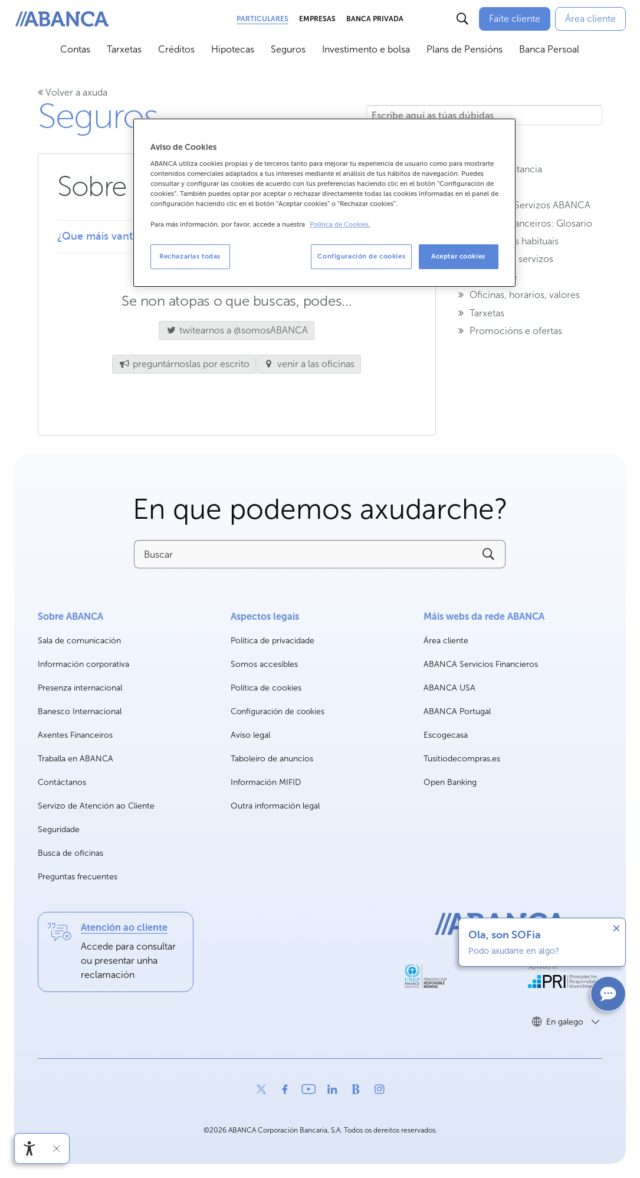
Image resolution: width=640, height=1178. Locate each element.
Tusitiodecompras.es (462, 759)
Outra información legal (275, 806)
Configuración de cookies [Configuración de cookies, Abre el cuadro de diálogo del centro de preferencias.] (361, 256)
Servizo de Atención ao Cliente (96, 806)
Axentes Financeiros (75, 735)
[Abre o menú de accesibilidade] (29, 1148)
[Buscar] (462, 19)
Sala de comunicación (79, 641)
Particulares (262, 19)
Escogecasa (446, 735)
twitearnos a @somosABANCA (233, 330)
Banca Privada (374, 19)
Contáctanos (62, 782)
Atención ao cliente (124, 927)
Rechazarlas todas (190, 256)
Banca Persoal (549, 49)
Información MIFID (266, 782)
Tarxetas (124, 49)
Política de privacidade (272, 641)
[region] (324, 202)
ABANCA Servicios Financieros (481, 664)
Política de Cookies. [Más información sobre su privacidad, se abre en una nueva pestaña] (340, 224)
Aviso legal (250, 735)
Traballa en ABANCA (75, 759)
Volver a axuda (72, 92)
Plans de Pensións (464, 49)
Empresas (317, 19)
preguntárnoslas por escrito (184, 363)
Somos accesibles (264, 664)
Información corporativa (83, 664)
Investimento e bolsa (366, 49)
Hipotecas (232, 49)
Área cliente (446, 641)
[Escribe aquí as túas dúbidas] (484, 115)
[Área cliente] (590, 19)
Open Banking (450, 782)
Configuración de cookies (277, 711)
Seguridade (59, 829)
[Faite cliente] (514, 19)
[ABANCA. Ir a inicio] (61, 19)
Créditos (176, 49)
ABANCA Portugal (457, 712)
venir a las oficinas (309, 363)
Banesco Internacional (80, 712)
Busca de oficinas (70, 853)
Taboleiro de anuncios (272, 759)
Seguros (288, 49)
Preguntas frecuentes (77, 877)
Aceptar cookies (458, 256)
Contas (75, 49)
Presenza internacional (80, 688)
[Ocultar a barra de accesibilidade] (56, 1148)
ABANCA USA (449, 688)
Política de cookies (266, 688)
